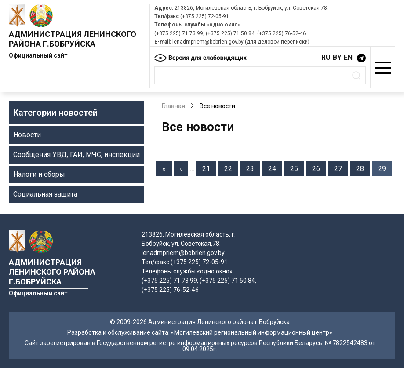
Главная (173, 105)
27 (341, 168)
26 (319, 168)
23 (253, 168)
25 (297, 168)
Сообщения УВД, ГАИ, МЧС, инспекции (76, 154)
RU (326, 57)
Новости (27, 135)
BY (337, 57)
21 (209, 168)
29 (385, 168)
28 (363, 168)
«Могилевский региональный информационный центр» (251, 332)
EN (348, 57)
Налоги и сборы (39, 174)
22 (231, 168)
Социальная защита (45, 194)
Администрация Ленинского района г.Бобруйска (72, 38)
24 (275, 168)
